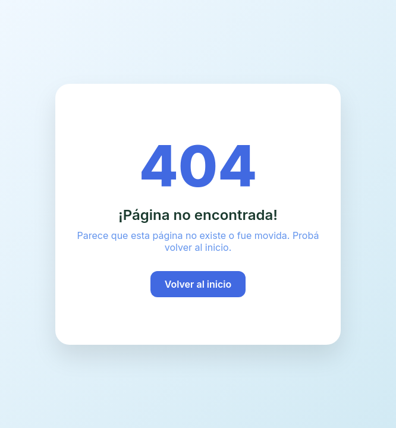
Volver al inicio (198, 284)
